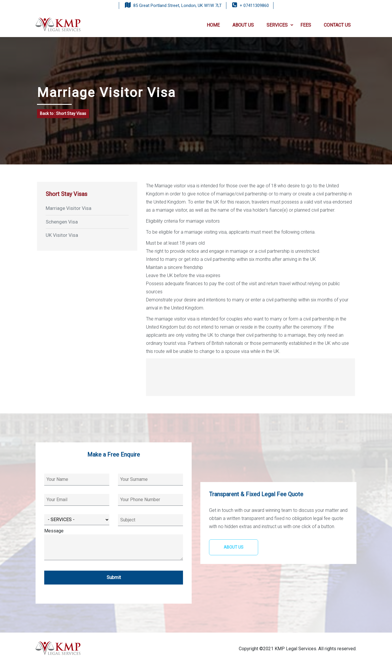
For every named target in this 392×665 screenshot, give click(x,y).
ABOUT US (243, 25)
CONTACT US (337, 25)
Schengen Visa (62, 222)
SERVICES (280, 25)
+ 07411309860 (254, 5)
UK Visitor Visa (62, 235)
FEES (305, 25)
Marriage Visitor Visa (68, 208)
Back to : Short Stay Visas (63, 113)
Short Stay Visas (66, 193)
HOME (213, 25)
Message (113, 544)
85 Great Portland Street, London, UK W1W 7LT (177, 5)
